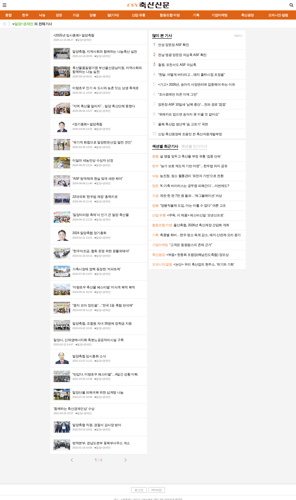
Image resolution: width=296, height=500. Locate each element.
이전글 (72, 460)
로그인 (138, 490)
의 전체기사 (32, 24)
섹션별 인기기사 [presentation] (194, 146)
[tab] (165, 146)
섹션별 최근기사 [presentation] (165, 146)
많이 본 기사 (162, 36)
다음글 (125, 460)
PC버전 (156, 490)
